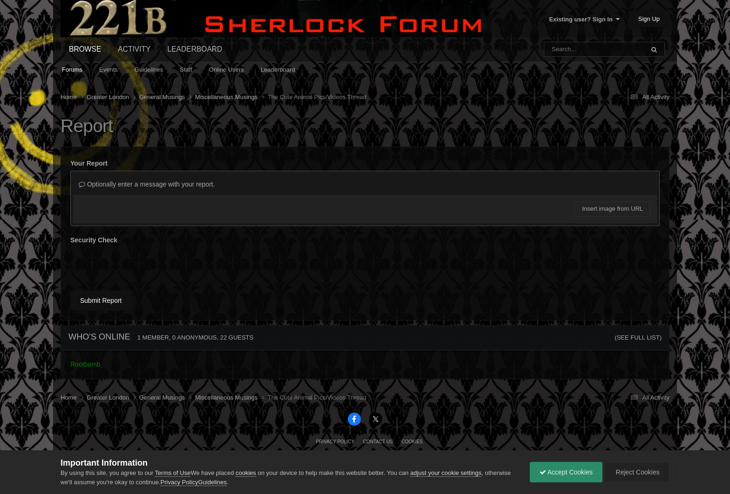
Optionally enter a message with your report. (147, 184)
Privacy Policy (335, 441)
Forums (72, 69)
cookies (246, 472)
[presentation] (141, 265)
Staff (186, 69)
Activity (134, 49)
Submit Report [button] (101, 300)
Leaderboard (278, 69)
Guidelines (149, 69)
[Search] (570, 49)
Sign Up (649, 18)
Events (108, 69)
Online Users (226, 69)
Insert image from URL (612, 208)
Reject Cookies (637, 472)
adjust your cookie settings (445, 472)
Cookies (412, 441)
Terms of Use (173, 472)
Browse (85, 49)
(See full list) (638, 337)
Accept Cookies (566, 472)
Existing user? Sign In (584, 19)
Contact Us (378, 441)
